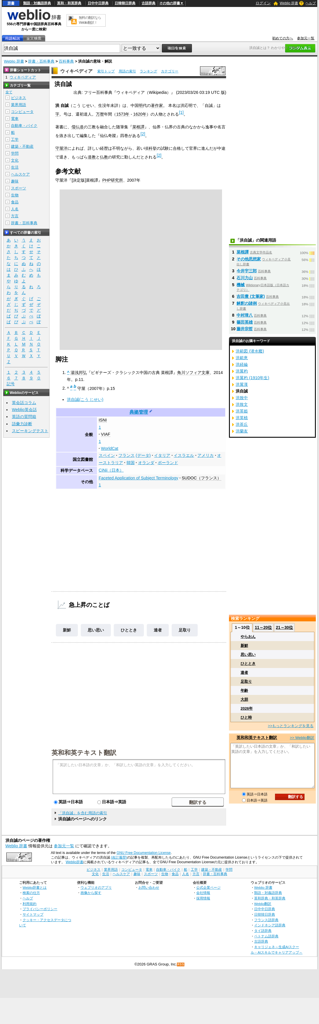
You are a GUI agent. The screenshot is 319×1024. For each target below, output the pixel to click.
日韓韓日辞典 (125, 3)
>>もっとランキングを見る (291, 726)
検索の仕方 (31, 893)
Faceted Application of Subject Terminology (138, 478)
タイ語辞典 (263, 930)
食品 (15, 202)
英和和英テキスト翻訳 (84, 752)
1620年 (139, 114)
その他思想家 (248, 259)
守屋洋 (61, 148)
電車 (15, 118)
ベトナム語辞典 (266, 936)
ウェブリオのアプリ (96, 887)
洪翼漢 (242, 384)
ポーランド (168, 462)
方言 (15, 216)
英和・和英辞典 (69, 3)
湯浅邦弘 (79, 372)
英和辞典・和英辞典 (269, 898)
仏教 (104, 157)
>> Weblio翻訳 (302, 737)
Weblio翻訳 (262, 904)
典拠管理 (138, 412)
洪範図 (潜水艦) (250, 351)
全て (9, 92)
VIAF (105, 434)
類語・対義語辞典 (37, 3)
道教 (92, 157)
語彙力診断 (22, 423)
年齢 (244, 690)
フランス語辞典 (266, 920)
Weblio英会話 (24, 409)
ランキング (148, 71)
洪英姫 (242, 411)
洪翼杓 (242, 371)
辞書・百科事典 (41, 61)
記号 (11, 384)
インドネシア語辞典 (269, 925)
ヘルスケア (20, 174)
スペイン (107, 455)
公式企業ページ (208, 887)
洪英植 (242, 417)
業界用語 (18, 105)
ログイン (263, 3)
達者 (158, 630)
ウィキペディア (76, 71)
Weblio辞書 (74, 862)
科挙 (152, 148)
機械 (240, 284)
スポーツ (18, 188)
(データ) (143, 455)
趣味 (15, 181)
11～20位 (263, 627)
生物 (15, 195)
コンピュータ (22, 111)
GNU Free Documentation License (144, 853)
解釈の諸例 (246, 303)
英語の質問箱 (24, 416)
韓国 (130, 462)
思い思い (96, 630)
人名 (15, 209)
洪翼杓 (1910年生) (252, 377)
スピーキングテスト (30, 430)
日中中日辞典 (98, 3)
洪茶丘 (242, 424)
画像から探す (90, 893)
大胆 (244, 699)
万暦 (100, 114)
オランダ (146, 462)
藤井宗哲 (244, 328)
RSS (180, 964)
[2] (142, 134)
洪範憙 (242, 357)
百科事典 (66, 61)
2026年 (247, 708)
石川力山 (244, 277)
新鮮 (67, 630)
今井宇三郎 (246, 271)
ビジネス (18, 98)
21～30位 (284, 627)
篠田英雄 (244, 322)
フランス (126, 455)
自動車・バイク (24, 125)
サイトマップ (33, 914)
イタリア (162, 455)
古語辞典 (148, 3)
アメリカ (205, 455)
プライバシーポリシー (40, 909)
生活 (15, 167)
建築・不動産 (22, 146)
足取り (185, 630)
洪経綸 (242, 364)
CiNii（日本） (111, 470)
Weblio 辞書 (289, 3)
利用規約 (29, 904)
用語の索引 (127, 71)
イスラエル (184, 455)
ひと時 (246, 717)
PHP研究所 (112, 180)
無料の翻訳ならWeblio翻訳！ (90, 20)
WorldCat (109, 448)
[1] (181, 112)
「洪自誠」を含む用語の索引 (82, 813)
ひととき (129, 630)
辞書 (11, 3)
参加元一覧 (305, 38)
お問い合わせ (148, 887)
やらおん (248, 636)
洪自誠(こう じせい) (85, 399)
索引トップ (106, 71)
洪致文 (242, 404)
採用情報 (203, 898)
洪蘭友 (242, 431)
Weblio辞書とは (35, 887)
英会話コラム (24, 402)
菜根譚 (138, 127)
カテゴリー (169, 71)
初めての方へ (282, 38)
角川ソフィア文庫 (193, 372)
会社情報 (203, 893)
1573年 (122, 114)
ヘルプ (310, 3)
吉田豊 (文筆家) (250, 296)
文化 (15, 160)
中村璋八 (244, 315)
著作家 (157, 105)
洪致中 (242, 397)
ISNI (103, 420)
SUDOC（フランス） (201, 478)
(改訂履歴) (119, 857)
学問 (15, 153)
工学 (15, 139)
